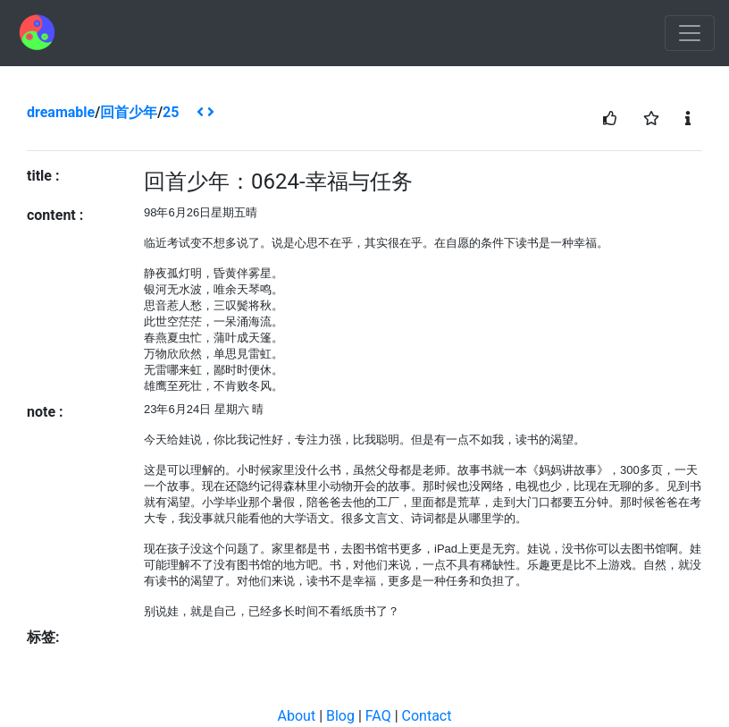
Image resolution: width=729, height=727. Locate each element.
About (297, 715)
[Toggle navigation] (690, 33)
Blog (340, 715)
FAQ (378, 715)
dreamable (61, 112)
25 (171, 112)
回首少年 (128, 112)
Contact (427, 715)
